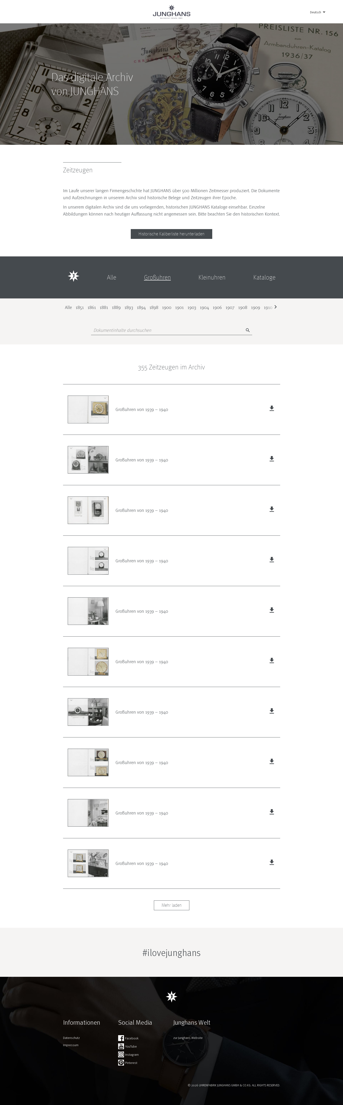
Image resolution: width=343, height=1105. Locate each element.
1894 (141, 307)
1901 (179, 307)
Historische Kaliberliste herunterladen (171, 234)
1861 (92, 307)
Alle (68, 307)
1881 (104, 307)
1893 (128, 307)
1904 (204, 307)
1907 (230, 307)
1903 (191, 307)
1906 (217, 307)
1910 (268, 307)
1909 (255, 307)
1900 (166, 307)
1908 (242, 307)
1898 (153, 307)
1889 (116, 307)
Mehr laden (172, 905)
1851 (80, 307)
